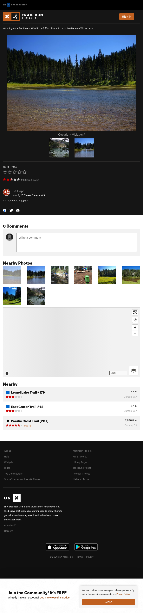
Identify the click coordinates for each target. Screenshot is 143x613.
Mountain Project (82, 450)
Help (6, 456)
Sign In (126, 16)
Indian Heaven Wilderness (78, 28)
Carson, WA (38, 195)
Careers (8, 530)
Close (108, 602)
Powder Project (81, 473)
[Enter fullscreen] (135, 312)
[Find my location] (135, 320)
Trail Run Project (82, 467)
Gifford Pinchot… (51, 28)
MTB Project (80, 456)
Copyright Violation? (71, 134)
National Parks (81, 479)
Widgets (8, 462)
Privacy (90, 556)
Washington (9, 28)
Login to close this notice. (55, 597)
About (7, 450)
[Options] (133, 370)
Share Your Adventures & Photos (22, 479)
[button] (4, 210)
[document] (108, 597)
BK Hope (18, 191)
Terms (80, 556)
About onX (10, 525)
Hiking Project (80, 462)
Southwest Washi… (29, 28)
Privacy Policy (123, 594)
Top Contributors (13, 473)
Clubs (7, 467)
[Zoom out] (135, 333)
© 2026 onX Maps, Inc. (61, 556)
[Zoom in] (135, 327)
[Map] (71, 342)
